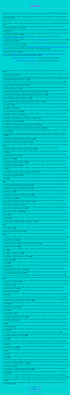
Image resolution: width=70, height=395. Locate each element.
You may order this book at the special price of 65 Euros (22, 57)
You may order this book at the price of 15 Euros (24, 60)
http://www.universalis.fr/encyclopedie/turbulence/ (13, 37)
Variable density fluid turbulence (42, 39)
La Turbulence (27, 36)
